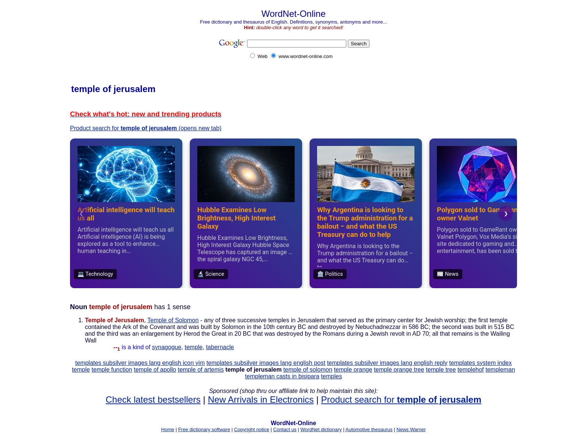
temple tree (441, 369)
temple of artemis (201, 369)
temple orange (353, 369)
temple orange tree (399, 369)
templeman (500, 369)
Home (167, 429)
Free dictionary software (204, 429)
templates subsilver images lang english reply (387, 363)
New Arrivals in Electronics (261, 399)
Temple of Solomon (173, 320)
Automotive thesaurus (369, 429)
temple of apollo (155, 369)
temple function (112, 369)
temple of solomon (307, 369)
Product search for (401, 399)
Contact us (284, 429)
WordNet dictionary (321, 429)
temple (194, 347)
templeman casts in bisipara (282, 376)
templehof (470, 369)
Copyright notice (251, 429)
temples (331, 376)
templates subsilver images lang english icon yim (140, 363)
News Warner (411, 429)
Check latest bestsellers (153, 399)
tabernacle (220, 347)
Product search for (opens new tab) (146, 128)
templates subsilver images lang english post (265, 363)
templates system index (480, 363)
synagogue (166, 347)
